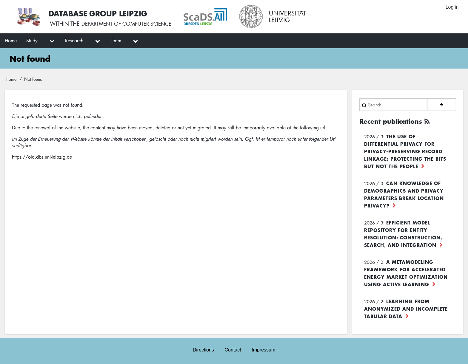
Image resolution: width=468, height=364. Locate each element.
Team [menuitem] (116, 40)
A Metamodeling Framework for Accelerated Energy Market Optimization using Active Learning (406, 272)
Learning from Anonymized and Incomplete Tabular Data (406, 308)
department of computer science (129, 23)
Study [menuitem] (32, 40)
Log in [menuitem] (451, 7)
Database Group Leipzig (99, 12)
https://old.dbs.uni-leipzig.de (42, 157)
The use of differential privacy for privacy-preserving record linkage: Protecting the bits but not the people (405, 150)
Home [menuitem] (11, 40)
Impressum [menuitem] (263, 349)
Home (11, 79)
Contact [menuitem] (232, 349)
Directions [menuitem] (203, 349)
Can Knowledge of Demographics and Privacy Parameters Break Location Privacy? (404, 194)
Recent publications (392, 121)
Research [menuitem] (74, 40)
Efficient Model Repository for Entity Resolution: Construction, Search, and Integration (403, 233)
